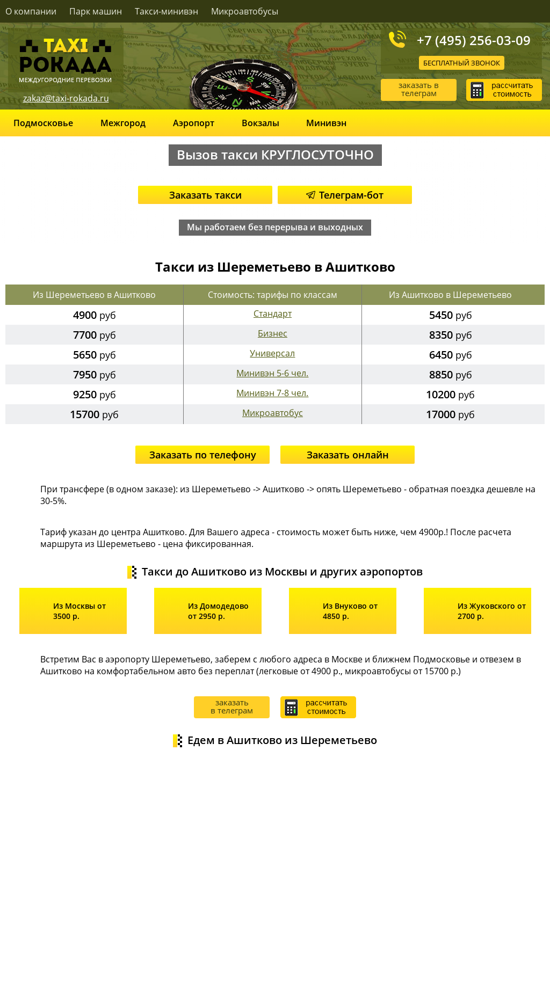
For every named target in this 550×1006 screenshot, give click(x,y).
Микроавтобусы (244, 11)
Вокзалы (260, 123)
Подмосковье (43, 123)
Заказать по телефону (202, 454)
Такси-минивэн (166, 11)
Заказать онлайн (348, 454)
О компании (30, 11)
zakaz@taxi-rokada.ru (66, 98)
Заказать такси (205, 194)
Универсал (272, 353)
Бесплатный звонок (461, 63)
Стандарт (273, 313)
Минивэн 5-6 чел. (272, 373)
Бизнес (272, 333)
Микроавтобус (272, 413)
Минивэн (326, 123)
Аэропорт (193, 123)
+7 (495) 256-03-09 (474, 40)
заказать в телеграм (419, 88)
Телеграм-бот (344, 194)
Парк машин (95, 11)
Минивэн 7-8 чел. (272, 393)
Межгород (123, 123)
